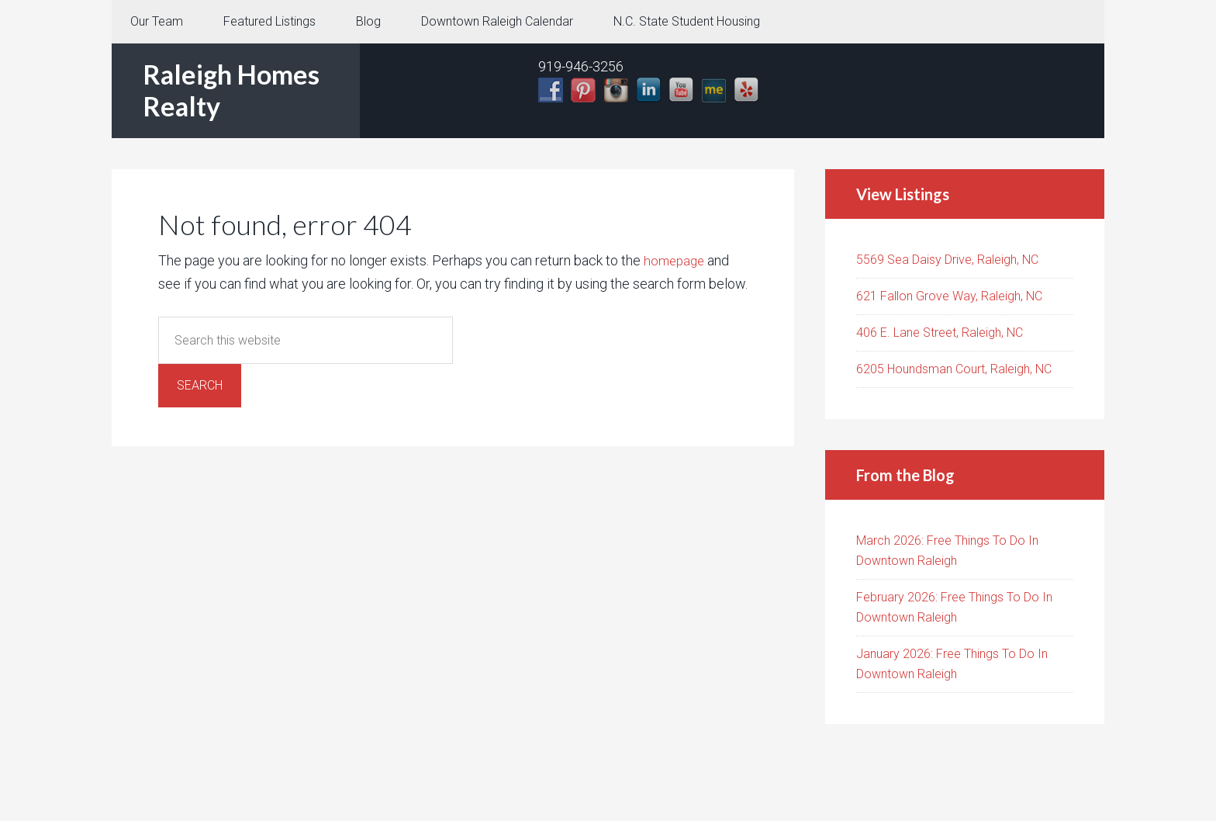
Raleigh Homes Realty (231, 90)
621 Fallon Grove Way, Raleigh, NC (949, 296)
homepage (676, 260)
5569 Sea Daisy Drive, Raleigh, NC (947, 259)
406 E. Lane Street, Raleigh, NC (939, 332)
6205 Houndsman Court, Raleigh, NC (954, 369)
